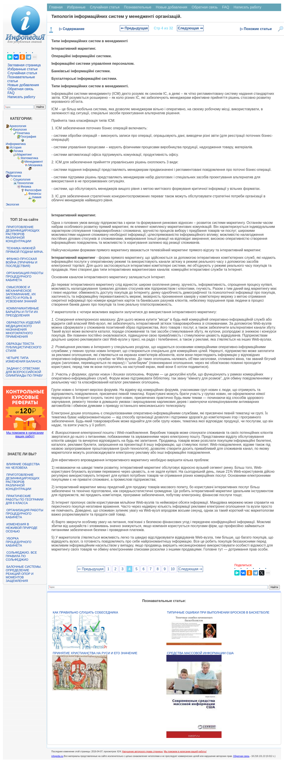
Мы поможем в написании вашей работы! (185, 751)
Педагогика (14, 172)
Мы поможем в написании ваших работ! (24, 434)
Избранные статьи (23, 69)
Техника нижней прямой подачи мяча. (25, 249)
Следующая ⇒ (190, 28)
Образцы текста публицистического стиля (23, 347)
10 (173, 569)
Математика (29, 158)
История (15, 147)
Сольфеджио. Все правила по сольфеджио (21, 556)
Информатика (16, 144)
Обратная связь (21, 89)
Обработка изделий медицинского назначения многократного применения (23, 329)
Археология (17, 126)
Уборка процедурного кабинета (18, 542)
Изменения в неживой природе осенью (22, 527)
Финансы (34, 193)
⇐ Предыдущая (134, 28)
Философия (32, 190)
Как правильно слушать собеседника (85, 612)
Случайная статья (22, 73)
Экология (12, 204)
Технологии (25, 183)
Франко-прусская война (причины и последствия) (21, 262)
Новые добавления (23, 85)
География (28, 136)
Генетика (23, 133)
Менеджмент (33, 161)
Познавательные (137, 7)
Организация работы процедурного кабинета (24, 276)
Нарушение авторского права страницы (142, 751)
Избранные (76, 7)
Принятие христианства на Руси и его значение (95, 653)
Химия (36, 197)
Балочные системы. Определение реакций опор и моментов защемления (23, 574)
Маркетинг (24, 154)
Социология (21, 179)
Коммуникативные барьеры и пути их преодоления (22, 312)
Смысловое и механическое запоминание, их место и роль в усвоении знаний (21, 294)
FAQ (11, 93)
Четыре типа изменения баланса (23, 359)
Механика (35, 165)
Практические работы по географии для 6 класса (24, 499)
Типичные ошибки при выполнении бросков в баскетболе (218, 612)
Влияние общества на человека (23, 465)
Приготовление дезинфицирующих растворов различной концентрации (22, 234)
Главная (56, 7)
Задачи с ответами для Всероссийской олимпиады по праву (24, 372)
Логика (18, 151)
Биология (20, 129)
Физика (26, 186)
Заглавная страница (24, 65)
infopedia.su (57, 756)
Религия (15, 176)
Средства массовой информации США (200, 653)
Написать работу (21, 97)
